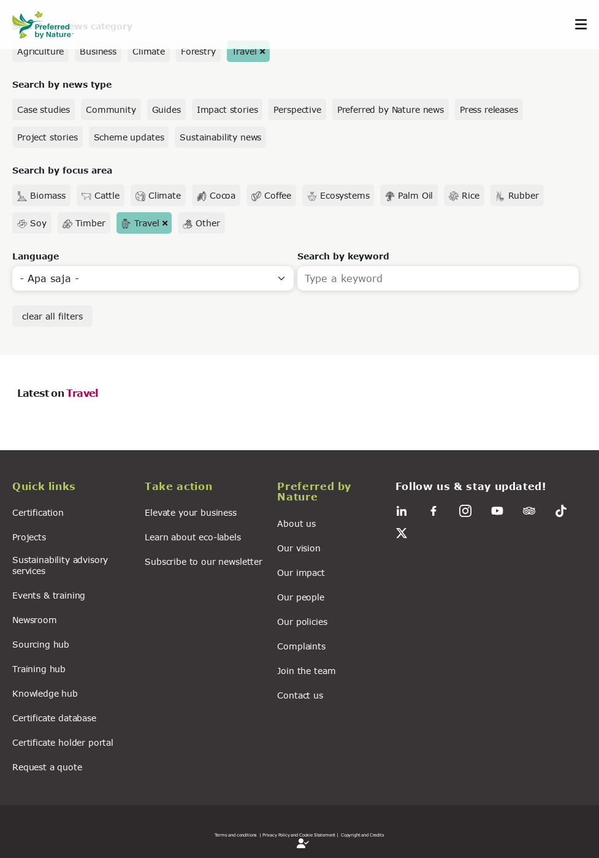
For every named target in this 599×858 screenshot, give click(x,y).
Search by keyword (343, 256)
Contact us (299, 695)
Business (98, 51)
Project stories (47, 137)
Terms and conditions (236, 834)
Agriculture (40, 51)
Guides (166, 109)
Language (35, 256)
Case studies (43, 109)
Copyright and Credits (362, 834)
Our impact (300, 572)
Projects (29, 537)
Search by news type (62, 84)
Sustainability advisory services (60, 564)
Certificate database (54, 718)
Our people (300, 597)
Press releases (489, 109)
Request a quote (47, 767)
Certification (38, 512)
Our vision (298, 548)
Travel (244, 51)
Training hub (39, 669)
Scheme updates (129, 137)
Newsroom (34, 620)
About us (296, 523)
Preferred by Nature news (390, 109)
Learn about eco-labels (192, 537)
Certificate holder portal (62, 742)
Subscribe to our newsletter (203, 561)
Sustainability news (220, 137)
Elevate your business (191, 512)
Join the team (306, 670)
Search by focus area (62, 170)
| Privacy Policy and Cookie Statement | (298, 834)
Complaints (301, 646)
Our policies (302, 621)
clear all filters (52, 316)
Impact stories (227, 109)
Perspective (297, 109)
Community (111, 109)
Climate (148, 51)
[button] (71, 488)
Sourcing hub (40, 644)
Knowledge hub (45, 693)
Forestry (198, 51)
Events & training (48, 595)
